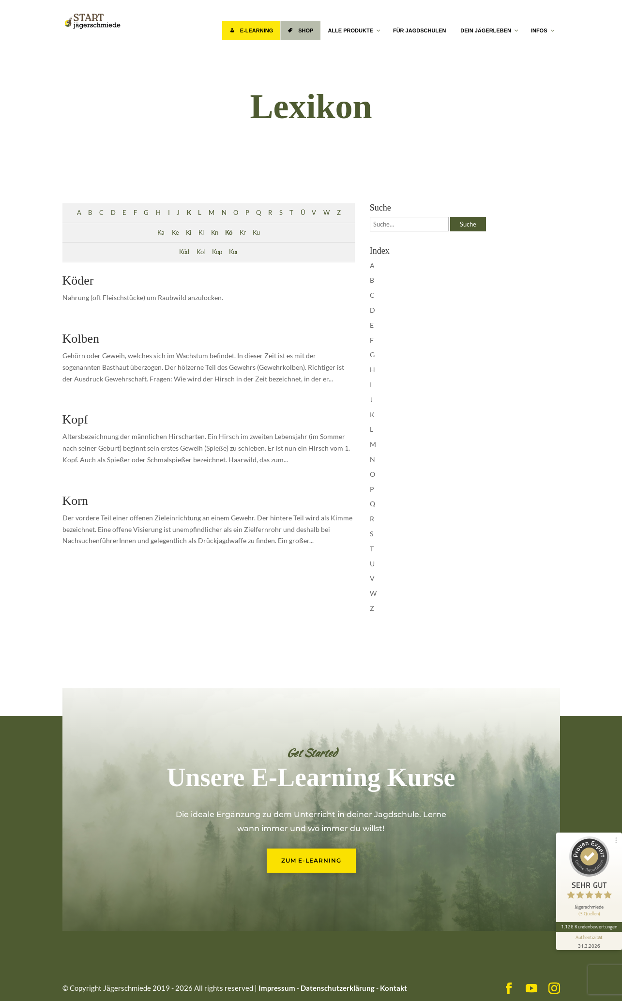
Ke (175, 232)
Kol (200, 252)
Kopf (75, 419)
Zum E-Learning (311, 860)
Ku (256, 232)
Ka (160, 232)
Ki (188, 232)
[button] (21, 979)
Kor (233, 252)
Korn (75, 501)
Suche (468, 224)
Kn (214, 232)
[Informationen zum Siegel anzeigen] (589, 941)
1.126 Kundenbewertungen (589, 926)
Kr (242, 232)
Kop (217, 252)
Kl (200, 232)
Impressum (276, 988)
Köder (78, 280)
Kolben (81, 339)
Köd (184, 252)
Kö (228, 232)
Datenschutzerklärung (338, 988)
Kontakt (393, 988)
